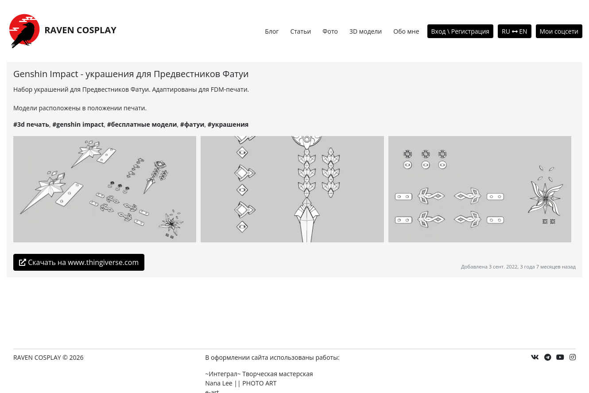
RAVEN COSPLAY (61, 31)
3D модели (365, 31)
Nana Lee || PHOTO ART (240, 383)
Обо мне (406, 31)
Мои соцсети (559, 31)
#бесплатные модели (142, 124)
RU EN (514, 31)
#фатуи (192, 124)
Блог (272, 31)
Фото (330, 31)
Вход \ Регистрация (460, 31)
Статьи (300, 31)
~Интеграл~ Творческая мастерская (259, 374)
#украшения (228, 124)
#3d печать (31, 124)
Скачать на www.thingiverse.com (79, 262)
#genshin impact (78, 124)
